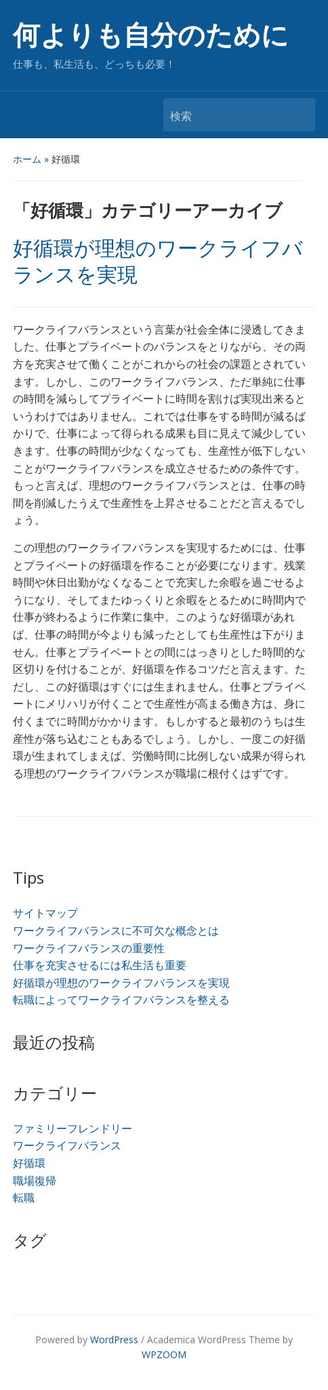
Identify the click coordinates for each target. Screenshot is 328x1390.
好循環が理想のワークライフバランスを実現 (121, 982)
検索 (298, 114)
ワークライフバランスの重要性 (89, 948)
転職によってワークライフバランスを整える (121, 999)
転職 (24, 1197)
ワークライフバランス (67, 1145)
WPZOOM (164, 1354)
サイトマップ (45, 912)
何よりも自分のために (151, 36)
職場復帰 (34, 1180)
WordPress (114, 1339)
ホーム (27, 158)
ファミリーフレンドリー (72, 1128)
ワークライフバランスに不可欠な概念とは (116, 930)
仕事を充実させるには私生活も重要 (99, 965)
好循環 (29, 1163)
